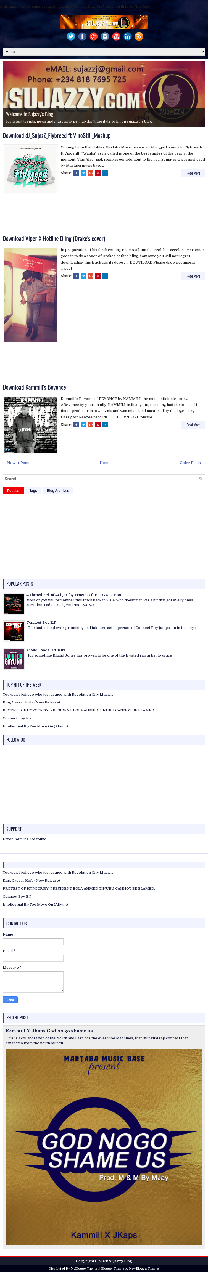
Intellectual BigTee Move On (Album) (35, 726)
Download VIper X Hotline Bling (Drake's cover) (54, 238)
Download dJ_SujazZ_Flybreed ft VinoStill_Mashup (57, 135)
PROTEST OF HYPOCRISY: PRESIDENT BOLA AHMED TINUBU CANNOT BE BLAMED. (79, 710)
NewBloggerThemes (144, 1268)
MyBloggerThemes (84, 1268)
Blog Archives (58, 491)
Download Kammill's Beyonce (34, 387)
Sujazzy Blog (120, 1261)
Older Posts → (192, 463)
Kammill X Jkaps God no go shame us (49, 1031)
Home (105, 463)
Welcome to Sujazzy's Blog (29, 114)
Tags (33, 491)
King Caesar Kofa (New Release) (31, 702)
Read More (193, 173)
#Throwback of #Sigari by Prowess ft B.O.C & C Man (73, 595)
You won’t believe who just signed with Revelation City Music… (58, 694)
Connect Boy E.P (41, 622)
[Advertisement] (104, 215)
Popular (13, 491)
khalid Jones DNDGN (45, 650)
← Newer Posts (16, 463)
